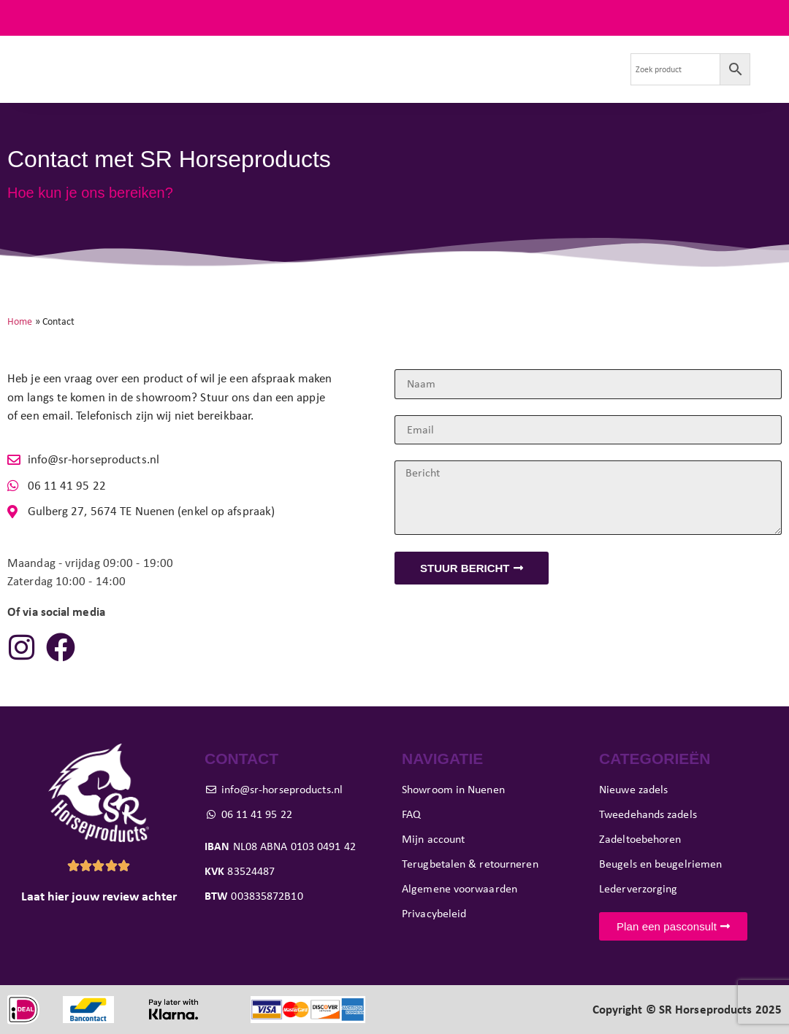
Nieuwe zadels (126, 52)
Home (19, 321)
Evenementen (571, 52)
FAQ (770, 17)
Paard (335, 52)
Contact (348, 85)
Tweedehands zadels (238, 52)
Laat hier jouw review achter (99, 896)
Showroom (486, 52)
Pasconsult (407, 52)
